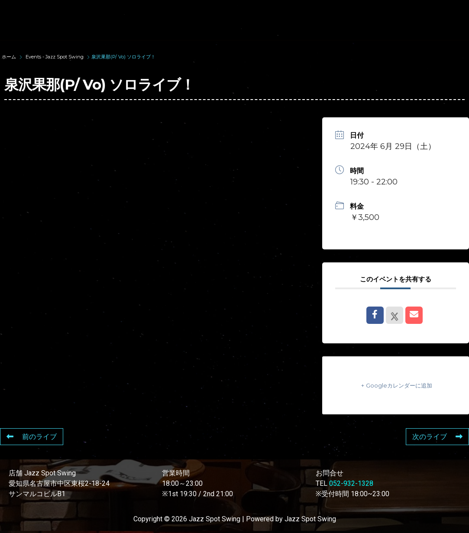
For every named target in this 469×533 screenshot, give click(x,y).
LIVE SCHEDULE (372, 12)
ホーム (9, 57)
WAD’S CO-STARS (291, 12)
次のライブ (437, 437)
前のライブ (31, 437)
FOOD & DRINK (140, 27)
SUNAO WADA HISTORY (196, 12)
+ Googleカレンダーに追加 (395, 385)
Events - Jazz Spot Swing (55, 57)
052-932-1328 (351, 483)
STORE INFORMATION (225, 27)
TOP (123, 12)
